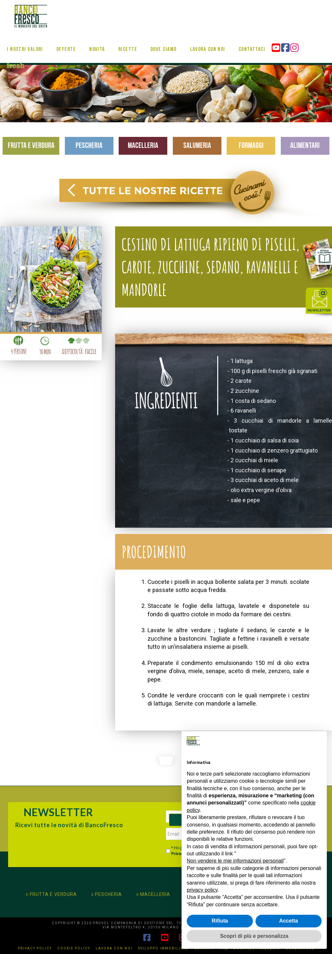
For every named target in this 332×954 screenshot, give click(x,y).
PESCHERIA (106, 894)
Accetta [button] (288, 921)
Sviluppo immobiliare (163, 948)
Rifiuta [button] (220, 921)
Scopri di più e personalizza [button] (254, 936)
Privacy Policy (35, 948)
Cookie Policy (73, 948)
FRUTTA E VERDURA (51, 894)
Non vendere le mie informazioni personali (235, 860)
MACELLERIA (153, 894)
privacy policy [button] (202, 890)
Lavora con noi (114, 948)
